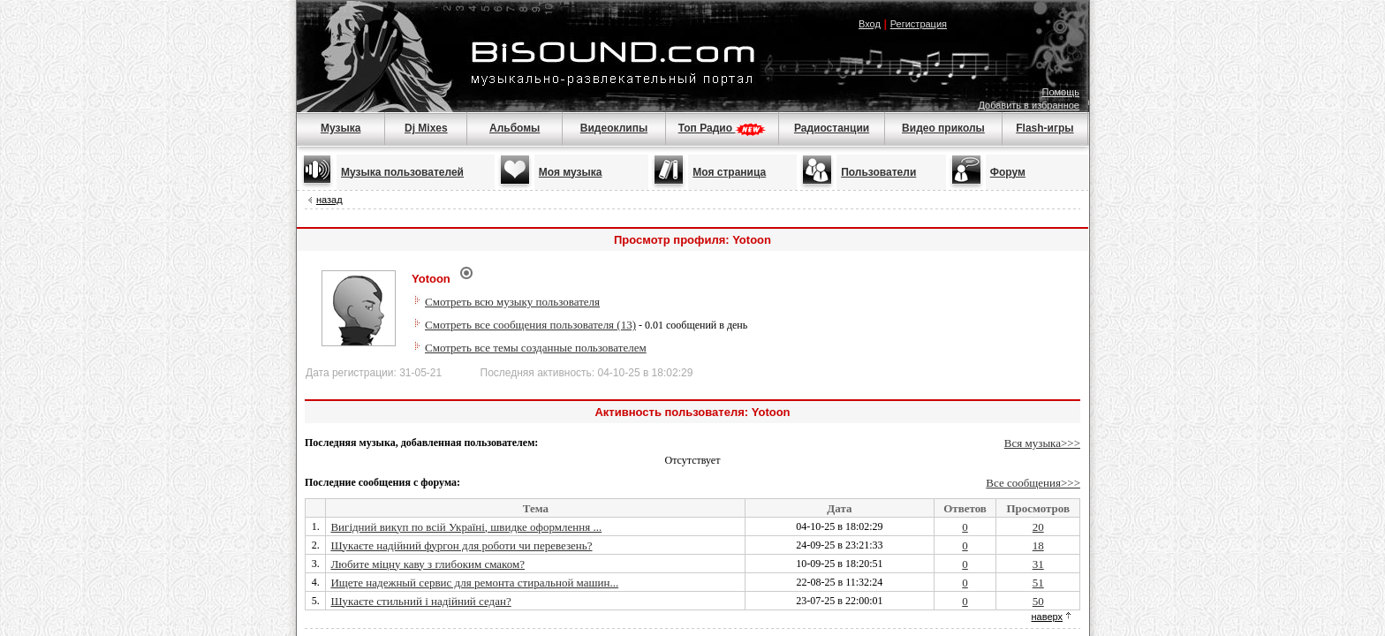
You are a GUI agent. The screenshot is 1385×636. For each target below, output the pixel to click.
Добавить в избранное (1028, 105)
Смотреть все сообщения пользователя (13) (530, 324)
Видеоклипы (613, 128)
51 (1038, 582)
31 (1038, 564)
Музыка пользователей (402, 172)
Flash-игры (1044, 128)
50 (1038, 601)
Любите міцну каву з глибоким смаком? (427, 564)
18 (1038, 545)
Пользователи (878, 172)
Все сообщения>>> (1033, 482)
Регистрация (918, 24)
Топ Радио (722, 128)
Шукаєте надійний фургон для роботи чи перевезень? (461, 545)
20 (1038, 527)
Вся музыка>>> (1042, 443)
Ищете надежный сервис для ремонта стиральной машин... (474, 582)
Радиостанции (831, 128)
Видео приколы (943, 128)
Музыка (340, 128)
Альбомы (514, 128)
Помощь (1061, 92)
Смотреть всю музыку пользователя (512, 301)
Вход (870, 24)
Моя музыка (570, 172)
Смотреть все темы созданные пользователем (536, 347)
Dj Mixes (426, 128)
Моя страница (729, 172)
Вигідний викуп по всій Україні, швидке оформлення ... (466, 527)
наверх (1047, 616)
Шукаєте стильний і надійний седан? (420, 601)
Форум (1008, 172)
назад (329, 199)
